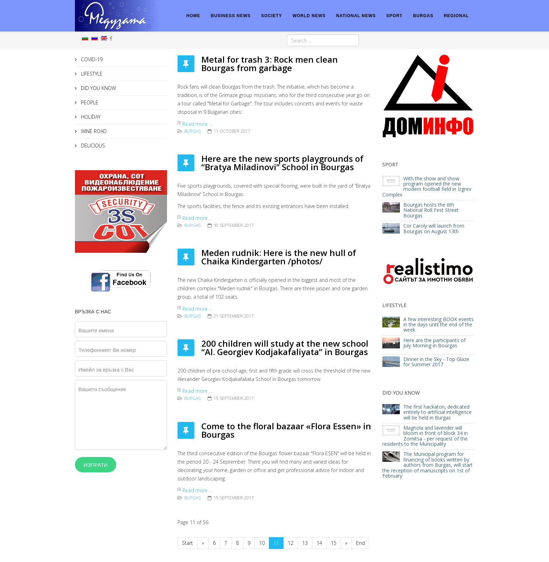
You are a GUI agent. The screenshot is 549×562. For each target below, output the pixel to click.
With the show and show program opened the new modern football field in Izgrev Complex (426, 186)
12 (290, 543)
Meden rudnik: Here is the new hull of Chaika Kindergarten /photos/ (278, 257)
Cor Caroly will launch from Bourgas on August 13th (433, 228)
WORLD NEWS (309, 15)
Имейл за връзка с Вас (106, 369)
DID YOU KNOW (97, 88)
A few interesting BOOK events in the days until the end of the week (438, 324)
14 (319, 543)
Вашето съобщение (102, 389)
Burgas (192, 131)
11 (276, 543)
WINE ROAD (93, 131)
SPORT (394, 15)
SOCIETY (271, 15)
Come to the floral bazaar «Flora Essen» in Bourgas (286, 430)
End (360, 543)
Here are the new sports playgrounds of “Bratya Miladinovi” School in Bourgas (282, 163)
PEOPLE (88, 102)
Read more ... (197, 123)
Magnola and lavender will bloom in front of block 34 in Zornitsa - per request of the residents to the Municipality (425, 435)
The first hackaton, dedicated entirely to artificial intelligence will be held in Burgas (437, 412)
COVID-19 (91, 59)
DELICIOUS (92, 145)
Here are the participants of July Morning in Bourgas (434, 343)
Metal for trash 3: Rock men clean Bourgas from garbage (269, 64)
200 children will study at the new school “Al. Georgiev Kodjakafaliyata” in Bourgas (284, 348)
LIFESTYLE (91, 73)
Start (187, 543)
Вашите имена (96, 330)
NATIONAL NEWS (356, 15)
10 (262, 543)
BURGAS (423, 15)
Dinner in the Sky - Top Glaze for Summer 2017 (436, 362)
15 (333, 543)
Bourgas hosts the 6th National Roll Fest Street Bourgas (431, 210)
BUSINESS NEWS (231, 15)
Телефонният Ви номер (107, 349)
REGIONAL (456, 15)
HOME (193, 15)
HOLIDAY (89, 116)
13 (305, 543)
